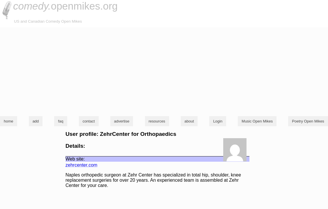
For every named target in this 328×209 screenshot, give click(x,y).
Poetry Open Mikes (308, 121)
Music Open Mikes (257, 121)
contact (89, 121)
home (8, 121)
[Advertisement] (164, 70)
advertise (122, 121)
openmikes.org (65, 6)
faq (60, 121)
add (36, 121)
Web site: (75, 158)
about (189, 121)
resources (157, 121)
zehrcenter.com (81, 165)
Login (217, 121)
